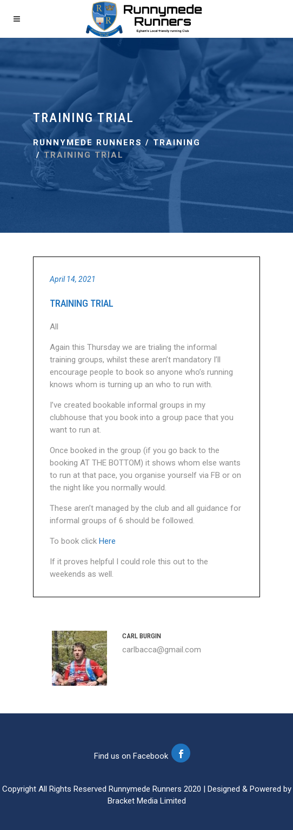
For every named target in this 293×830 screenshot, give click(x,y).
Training (177, 142)
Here (107, 541)
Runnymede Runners (87, 142)
